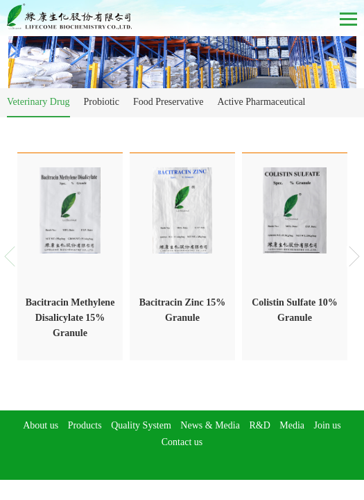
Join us (327, 425)
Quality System (141, 425)
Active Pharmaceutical (261, 102)
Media (291, 425)
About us (40, 425)
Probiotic (101, 102)
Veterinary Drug (38, 102)
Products (85, 425)
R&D (259, 425)
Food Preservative (168, 102)
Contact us (182, 442)
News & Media (210, 425)
